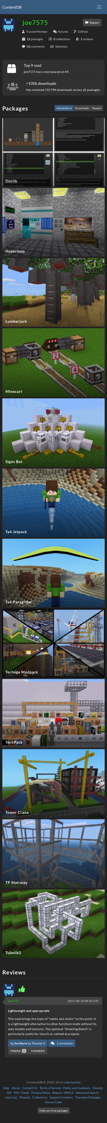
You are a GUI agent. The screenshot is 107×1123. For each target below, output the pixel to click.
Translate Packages (88, 1097)
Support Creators (61, 1097)
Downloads (82, 108)
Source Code (53, 1102)
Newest (96, 108)
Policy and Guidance (76, 1088)
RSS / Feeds (21, 1092)
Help (6, 1088)
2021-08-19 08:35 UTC (83, 1001)
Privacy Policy (40, 1092)
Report (92, 22)
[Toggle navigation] (99, 7)
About (15, 1088)
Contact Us (29, 1088)
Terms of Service (50, 1088)
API (9, 1092)
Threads (24, 1097)
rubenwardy (72, 1082)
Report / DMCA (62, 1092)
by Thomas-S (28, 1043)
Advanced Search (87, 1092)
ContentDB (12, 7)
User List (11, 1097)
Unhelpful (38, 1050)
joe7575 (13, 1001)
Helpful (18, 1051)
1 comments (62, 1043)
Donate (98, 1088)
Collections (39, 1097)
